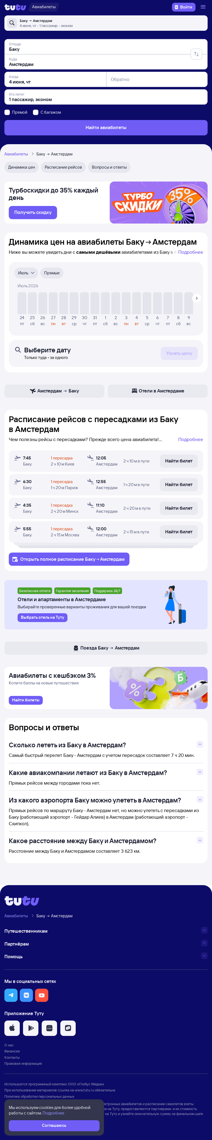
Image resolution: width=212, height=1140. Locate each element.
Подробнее (190, 253)
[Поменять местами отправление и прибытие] (196, 54)
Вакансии (12, 1053)
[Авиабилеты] (44, 7)
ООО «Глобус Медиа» (86, 1086)
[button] (11, 997)
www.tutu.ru (84, 1092)
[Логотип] (15, 7)
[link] (33, 214)
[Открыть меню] (204, 7)
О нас (9, 1047)
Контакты (12, 1059)
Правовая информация (23, 1065)
